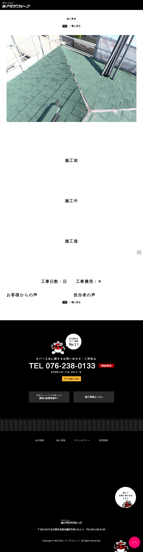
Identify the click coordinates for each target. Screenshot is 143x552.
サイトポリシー (82, 440)
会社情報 (39, 440)
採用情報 (103, 440)
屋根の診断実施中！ (49, 397)
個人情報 (60, 440)
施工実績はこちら (94, 397)
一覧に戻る (71, 26)
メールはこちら (71, 378)
